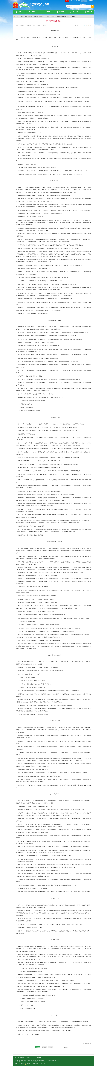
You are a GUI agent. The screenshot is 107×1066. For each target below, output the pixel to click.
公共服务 (46, 12)
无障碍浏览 (72, 0)
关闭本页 (50, 1047)
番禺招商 (60, 12)
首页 (18, 12)
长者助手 (67, 1)
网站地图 (17, 1057)
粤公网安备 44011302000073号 (32, 1063)
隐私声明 (22, 1057)
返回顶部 (38, 1047)
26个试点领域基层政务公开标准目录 (61, 16)
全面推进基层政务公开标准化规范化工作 (42, 16)
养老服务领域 (73, 16)
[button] (92, 6)
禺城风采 (87, 12)
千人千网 (78, 0)
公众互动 (74, 12)
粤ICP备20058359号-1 (42, 1061)
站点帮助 (28, 1057)
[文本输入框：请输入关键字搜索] (78, 6)
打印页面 (44, 1047)
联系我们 (39, 1057)
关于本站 (34, 1057)
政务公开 (32, 12)
